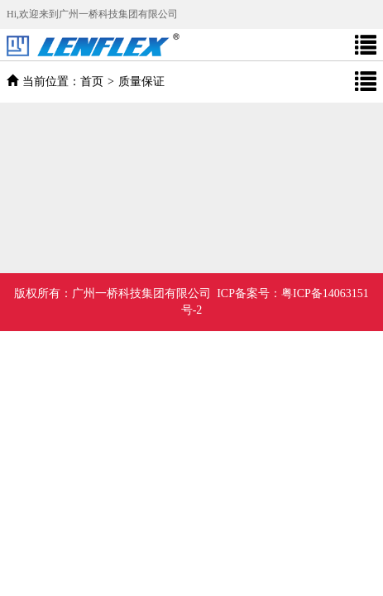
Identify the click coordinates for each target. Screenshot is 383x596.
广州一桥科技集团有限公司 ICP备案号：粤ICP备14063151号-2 (191, 301)
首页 (91, 81)
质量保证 (141, 81)
